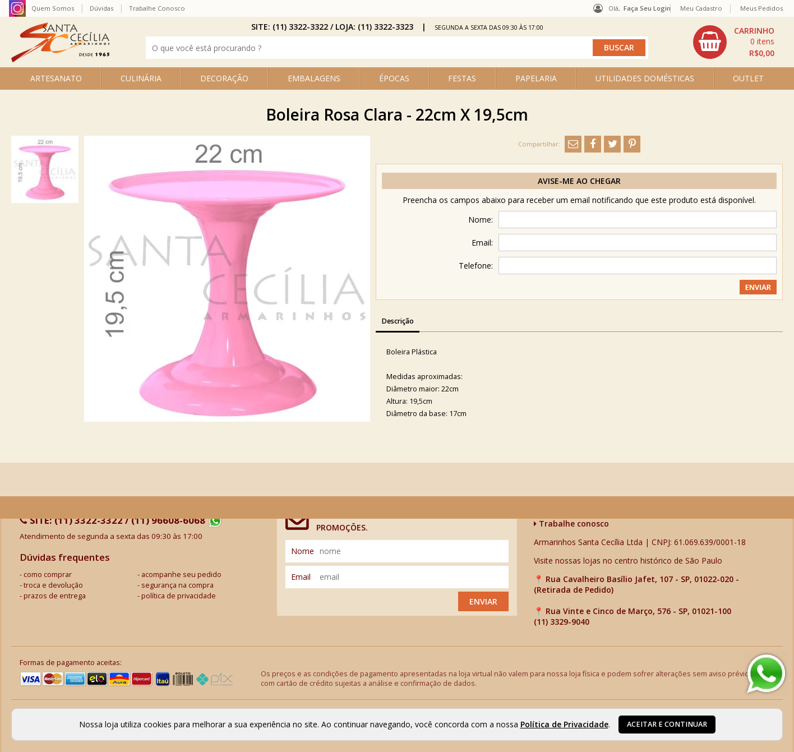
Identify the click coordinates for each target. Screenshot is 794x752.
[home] (60, 59)
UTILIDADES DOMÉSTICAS (645, 78)
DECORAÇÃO (224, 78)
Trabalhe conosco (571, 523)
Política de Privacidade (564, 724)
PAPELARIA (536, 78)
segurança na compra (177, 585)
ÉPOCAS (394, 78)
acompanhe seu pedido (181, 574)
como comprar (48, 574)
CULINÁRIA (141, 78)
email (301, 576)
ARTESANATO (56, 78)
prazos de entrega (55, 596)
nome (302, 551)
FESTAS (462, 78)
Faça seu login (647, 8)
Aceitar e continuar (667, 724)
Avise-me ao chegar (579, 181)
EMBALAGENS (314, 78)
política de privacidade (178, 596)
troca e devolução (53, 585)
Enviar (483, 601)
